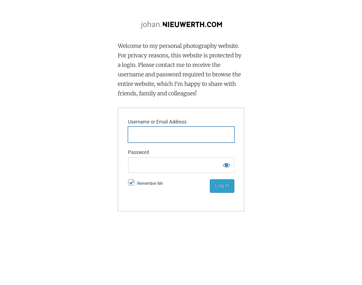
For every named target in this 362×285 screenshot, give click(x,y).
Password (138, 152)
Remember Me (150, 183)
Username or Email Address (157, 122)
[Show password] (226, 165)
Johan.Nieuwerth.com (181, 25)
